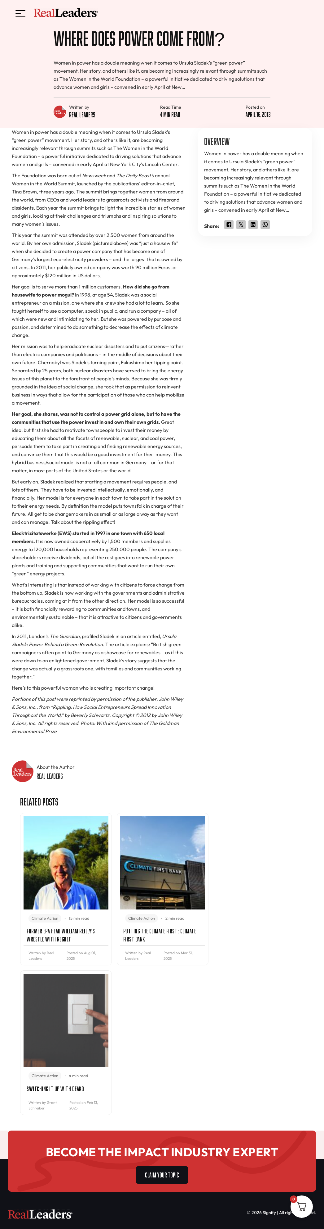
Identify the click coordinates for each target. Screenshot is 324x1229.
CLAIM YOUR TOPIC (162, 1174)
